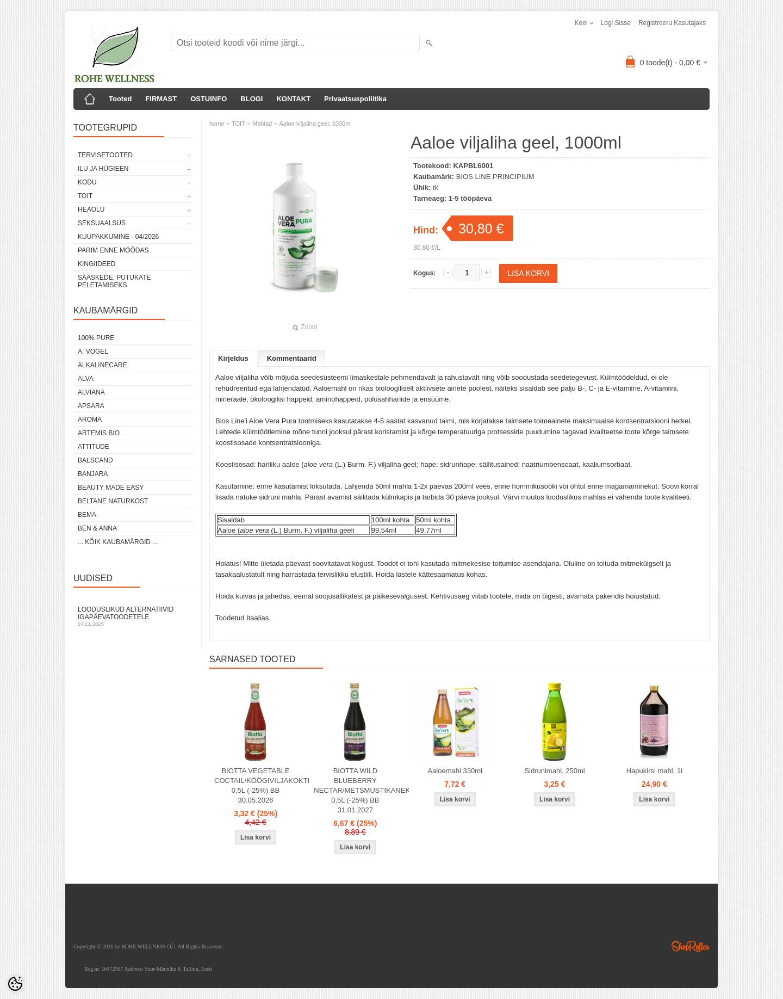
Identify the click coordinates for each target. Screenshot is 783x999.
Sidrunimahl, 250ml (554, 771)
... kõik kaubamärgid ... (118, 542)
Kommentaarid (291, 358)
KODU (87, 182)
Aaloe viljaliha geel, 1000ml (315, 123)
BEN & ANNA (97, 528)
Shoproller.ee (691, 946)
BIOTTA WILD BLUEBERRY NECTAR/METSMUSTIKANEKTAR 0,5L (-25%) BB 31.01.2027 (357, 790)
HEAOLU (91, 209)
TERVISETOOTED (105, 155)
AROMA (90, 419)
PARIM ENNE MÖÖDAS (113, 250)
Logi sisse (616, 23)
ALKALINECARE (102, 365)
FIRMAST (161, 99)
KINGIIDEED (96, 264)
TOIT (85, 196)
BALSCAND (95, 460)
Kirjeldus (233, 358)
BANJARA (93, 474)
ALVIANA (91, 392)
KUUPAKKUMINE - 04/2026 (118, 236)
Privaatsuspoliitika (355, 99)
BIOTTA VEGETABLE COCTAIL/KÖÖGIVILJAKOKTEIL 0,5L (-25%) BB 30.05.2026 (257, 785)
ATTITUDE (93, 447)
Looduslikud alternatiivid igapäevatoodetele (133, 616)
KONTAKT (293, 99)
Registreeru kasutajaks (672, 23)
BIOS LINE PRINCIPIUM (495, 176)
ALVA (86, 379)
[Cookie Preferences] (15, 984)
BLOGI (251, 99)
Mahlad (262, 123)
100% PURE (96, 338)
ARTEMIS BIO (99, 433)
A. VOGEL (93, 351)
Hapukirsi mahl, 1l (654, 771)
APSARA (91, 406)
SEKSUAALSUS (102, 223)
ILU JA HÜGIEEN (103, 168)
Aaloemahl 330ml (454, 771)
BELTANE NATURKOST (113, 501)
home (217, 123)
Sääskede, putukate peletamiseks (114, 281)
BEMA (87, 515)
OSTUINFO (208, 99)
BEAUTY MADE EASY (111, 487)
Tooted (120, 99)
